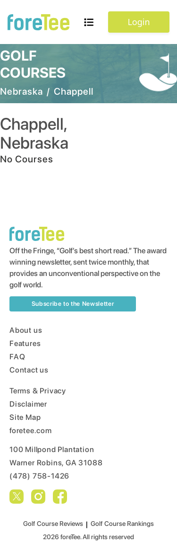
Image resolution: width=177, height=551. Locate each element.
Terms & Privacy (37, 390)
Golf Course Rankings (122, 523)
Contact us (29, 369)
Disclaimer (28, 404)
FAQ (17, 356)
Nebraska (21, 91)
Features (25, 343)
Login (138, 21)
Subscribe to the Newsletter (73, 303)
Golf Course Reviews (53, 523)
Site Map (25, 417)
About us (25, 330)
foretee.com (30, 430)
